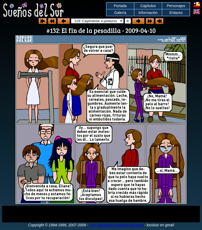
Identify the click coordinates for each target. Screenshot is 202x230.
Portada (120, 6)
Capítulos (148, 6)
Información (148, 13)
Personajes (176, 6)
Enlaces (176, 13)
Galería (120, 13)
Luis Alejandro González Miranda (116, 225)
